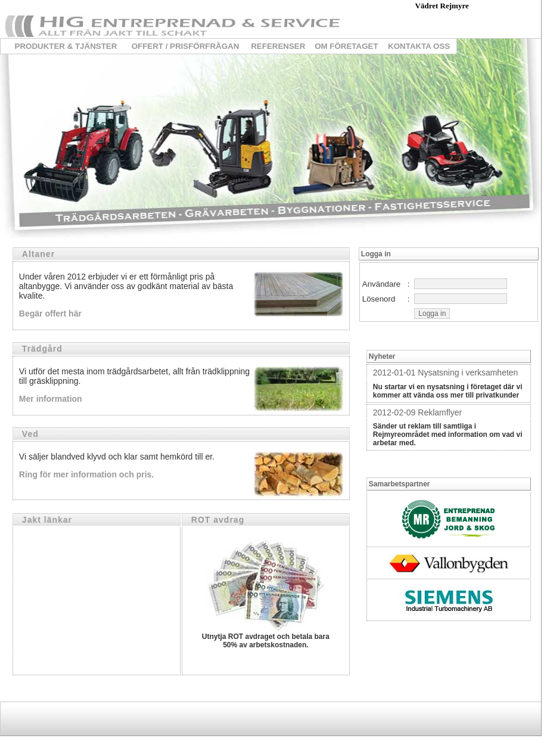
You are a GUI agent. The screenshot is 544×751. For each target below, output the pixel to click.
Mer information (50, 399)
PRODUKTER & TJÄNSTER (66, 46)
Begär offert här (50, 313)
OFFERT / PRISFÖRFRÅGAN (186, 46)
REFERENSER (278, 46)
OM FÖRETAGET (346, 46)
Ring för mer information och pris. (86, 474)
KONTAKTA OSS (419, 46)
